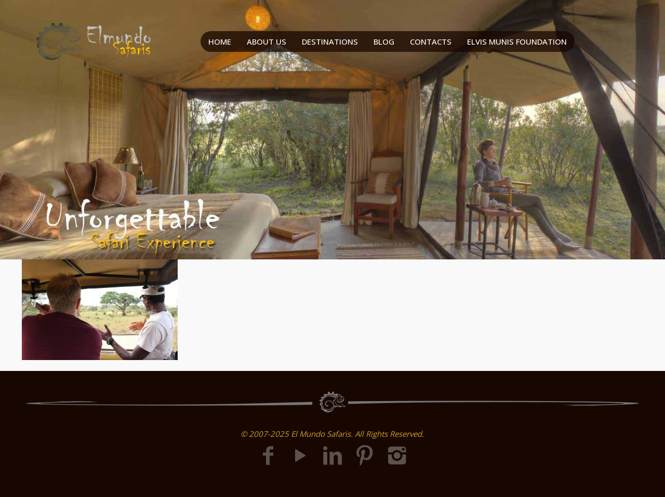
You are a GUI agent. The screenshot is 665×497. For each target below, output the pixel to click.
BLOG (384, 41)
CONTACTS (430, 41)
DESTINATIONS (330, 41)
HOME (219, 41)
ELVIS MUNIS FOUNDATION (517, 41)
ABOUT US (266, 41)
